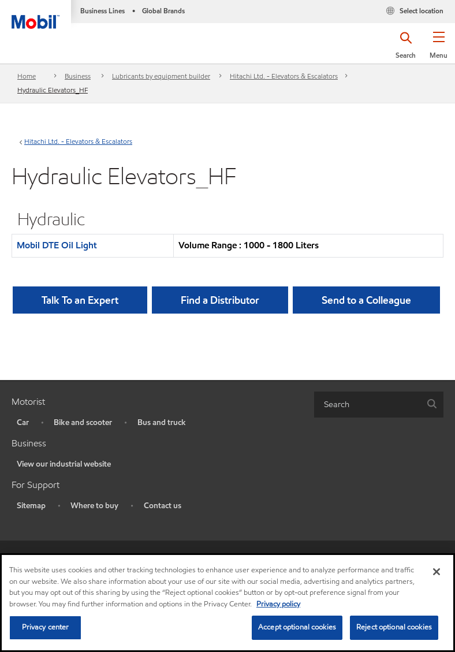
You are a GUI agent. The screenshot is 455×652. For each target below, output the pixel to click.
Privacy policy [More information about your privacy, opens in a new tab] (278, 604)
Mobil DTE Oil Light (57, 245)
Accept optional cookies (297, 627)
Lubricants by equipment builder (161, 76)
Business (78, 76)
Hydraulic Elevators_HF (52, 90)
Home (26, 76)
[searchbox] (367, 405)
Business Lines (102, 11)
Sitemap (31, 505)
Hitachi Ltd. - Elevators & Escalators (284, 76)
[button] (438, 49)
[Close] (436, 571)
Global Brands (163, 11)
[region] (227, 602)
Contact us (162, 505)
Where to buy (94, 505)
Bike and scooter (83, 422)
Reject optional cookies (394, 627)
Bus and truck (161, 422)
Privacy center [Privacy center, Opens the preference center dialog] (45, 627)
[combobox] (378, 405)
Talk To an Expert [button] (80, 300)
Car (23, 422)
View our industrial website (64, 464)
